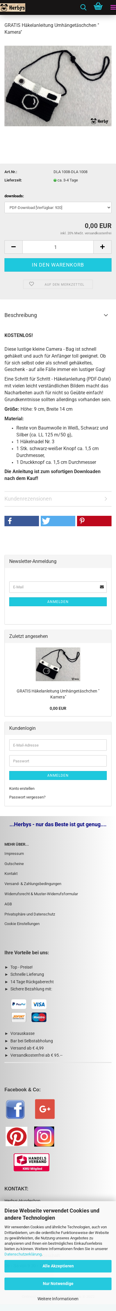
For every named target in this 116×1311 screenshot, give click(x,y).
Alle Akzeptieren (58, 1266)
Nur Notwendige (58, 1283)
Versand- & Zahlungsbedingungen (32, 883)
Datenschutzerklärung (23, 1254)
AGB (8, 904)
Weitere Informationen (58, 1298)
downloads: (14, 196)
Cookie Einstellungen (22, 923)
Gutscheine (14, 863)
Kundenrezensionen (28, 499)
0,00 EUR (58, 708)
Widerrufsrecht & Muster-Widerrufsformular (41, 894)
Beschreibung (20, 315)
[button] (21, 521)
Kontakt (11, 873)
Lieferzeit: (13, 180)
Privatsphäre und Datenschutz (29, 914)
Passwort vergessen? (27, 797)
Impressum (14, 853)
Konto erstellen (22, 788)
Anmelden (58, 602)
